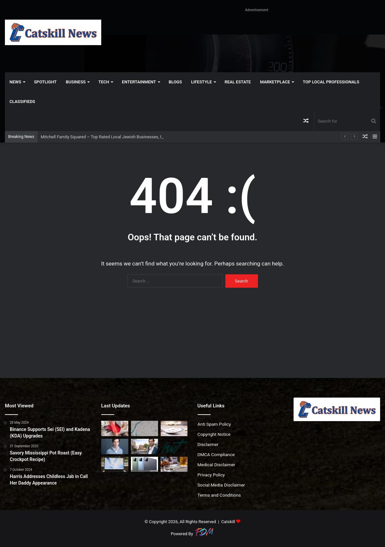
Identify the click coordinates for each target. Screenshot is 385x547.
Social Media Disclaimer (221, 484)
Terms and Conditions (219, 495)
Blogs (175, 81)
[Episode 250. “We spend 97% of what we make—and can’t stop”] (174, 446)
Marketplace (275, 81)
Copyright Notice (214, 434)
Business (76, 81)
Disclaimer (208, 444)
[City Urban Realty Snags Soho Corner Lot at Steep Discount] (144, 446)
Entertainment (139, 81)
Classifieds (22, 101)
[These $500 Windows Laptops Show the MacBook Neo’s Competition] (114, 464)
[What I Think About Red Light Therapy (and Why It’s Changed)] (114, 428)
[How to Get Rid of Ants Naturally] (174, 428)
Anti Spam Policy (214, 424)
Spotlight (45, 81)
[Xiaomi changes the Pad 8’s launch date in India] (144, 464)
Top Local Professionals (331, 81)
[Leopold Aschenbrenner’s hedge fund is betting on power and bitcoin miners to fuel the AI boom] (114, 446)
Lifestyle (201, 81)
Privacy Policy (211, 474)
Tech (103, 81)
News (15, 81)
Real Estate (238, 81)
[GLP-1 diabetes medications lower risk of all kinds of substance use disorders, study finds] (174, 464)
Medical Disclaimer (216, 464)
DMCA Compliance (216, 454)
